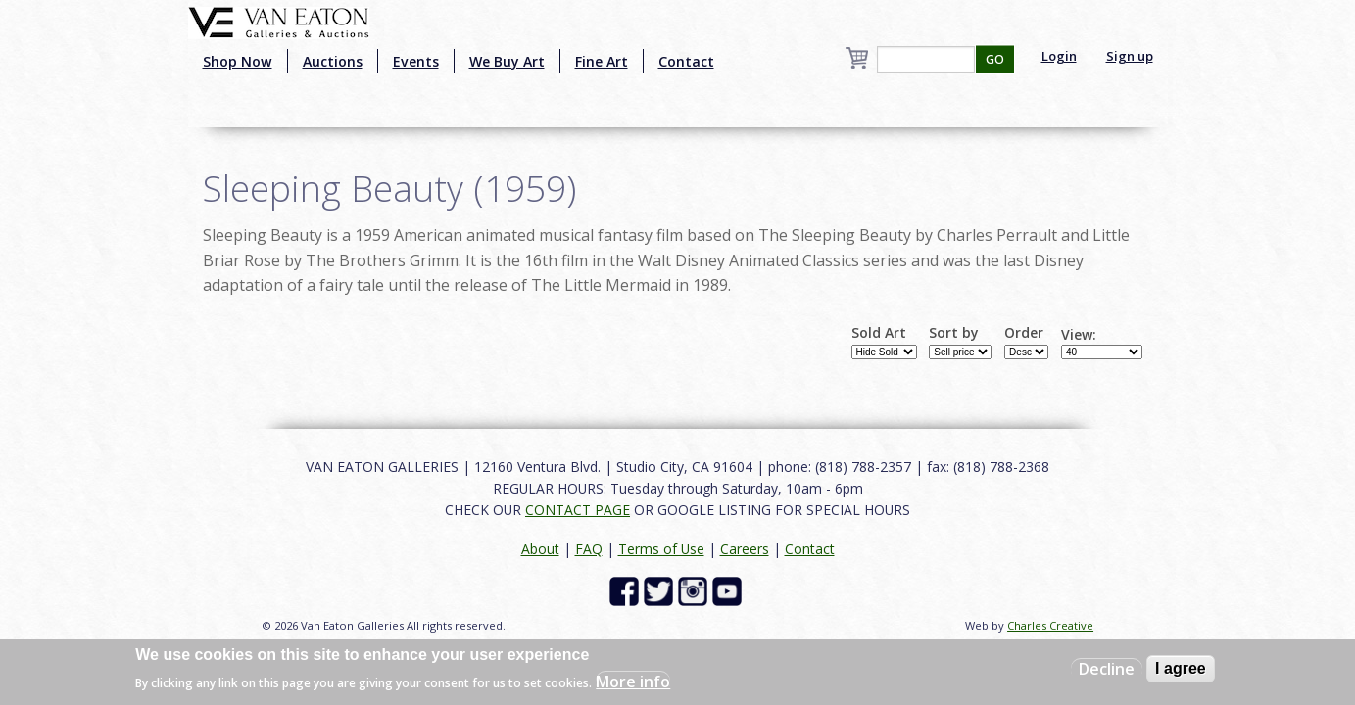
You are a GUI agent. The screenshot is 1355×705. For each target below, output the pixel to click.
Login (1059, 56)
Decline (1107, 669)
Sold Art (878, 333)
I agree (1180, 668)
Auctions (333, 61)
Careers (744, 549)
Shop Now (237, 61)
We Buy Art (507, 61)
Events (416, 61)
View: (1078, 335)
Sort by (954, 333)
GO (995, 59)
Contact (686, 61)
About (540, 549)
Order (1023, 333)
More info (633, 681)
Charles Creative (1050, 625)
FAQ (589, 549)
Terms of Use (661, 549)
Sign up (1129, 56)
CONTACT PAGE (577, 509)
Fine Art (601, 61)
